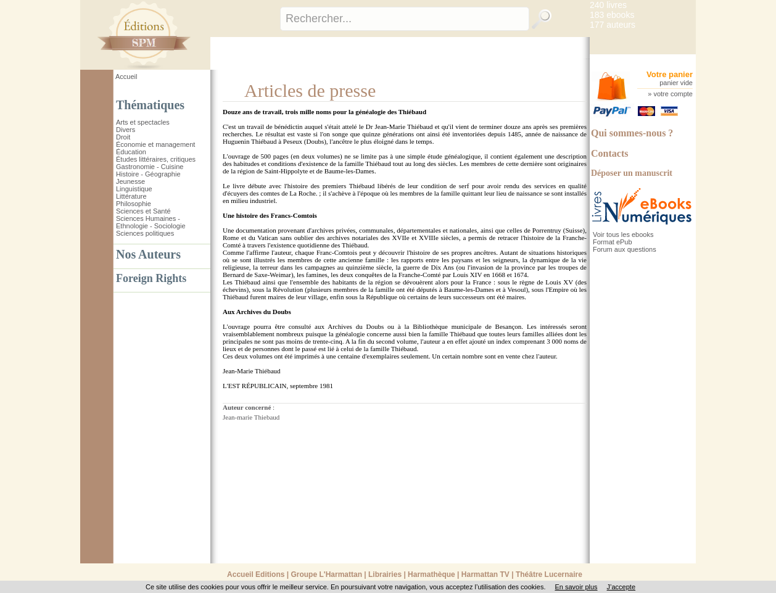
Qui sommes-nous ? (632, 133)
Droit (123, 137)
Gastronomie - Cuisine (149, 166)
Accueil (126, 76)
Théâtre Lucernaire (549, 574)
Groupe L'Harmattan (326, 574)
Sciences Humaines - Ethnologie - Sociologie (151, 222)
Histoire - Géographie (148, 174)
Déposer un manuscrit (631, 173)
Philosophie (133, 203)
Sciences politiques (145, 233)
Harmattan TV (485, 574)
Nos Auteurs (148, 254)
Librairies (385, 574)
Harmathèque (431, 574)
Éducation (131, 152)
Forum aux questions (624, 249)
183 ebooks (612, 15)
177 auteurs (612, 25)
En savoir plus (576, 587)
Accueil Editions (255, 574)
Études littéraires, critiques (156, 159)
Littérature (131, 196)
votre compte (673, 93)
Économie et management (155, 144)
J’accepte (621, 587)
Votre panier (669, 74)
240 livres (608, 5)
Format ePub (612, 242)
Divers (125, 129)
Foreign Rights (151, 278)
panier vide (676, 82)
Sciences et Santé (143, 211)
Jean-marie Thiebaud (251, 417)
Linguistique (134, 189)
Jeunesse (130, 181)
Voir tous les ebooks (623, 234)
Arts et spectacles (143, 122)
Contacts (609, 153)
